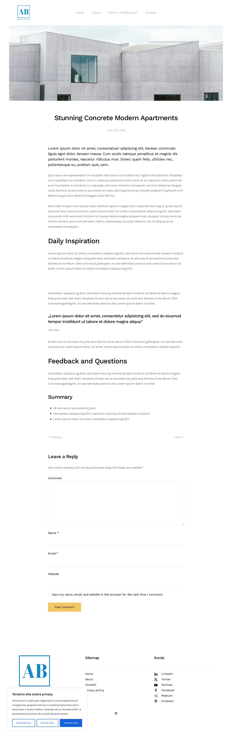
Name (53, 533)
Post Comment (64, 607)
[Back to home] (23, 13)
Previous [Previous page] (55, 437)
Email (53, 553)
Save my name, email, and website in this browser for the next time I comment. (105, 594)
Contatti (150, 12)
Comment (55, 478)
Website (53, 574)
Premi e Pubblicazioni (122, 12)
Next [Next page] (179, 437)
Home (80, 12)
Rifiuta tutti (47, 722)
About (96, 12)
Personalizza (23, 722)
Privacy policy (94, 690)
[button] (116, 713)
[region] (47, 709)
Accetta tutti (71, 722)
